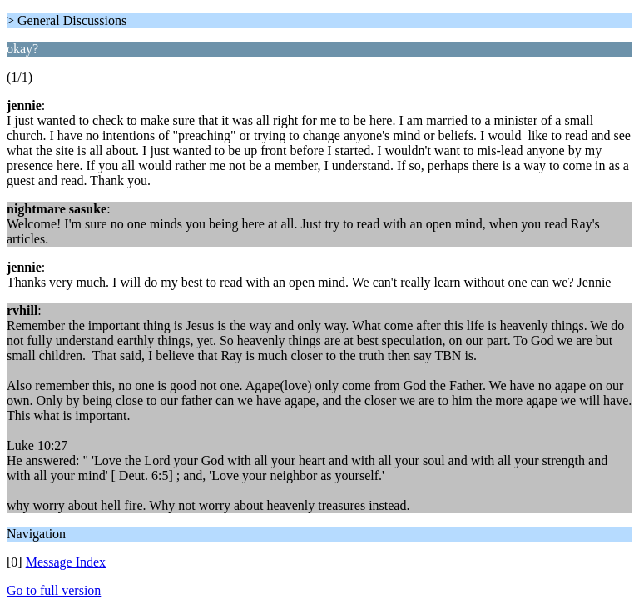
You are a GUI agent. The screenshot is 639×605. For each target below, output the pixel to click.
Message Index (66, 562)
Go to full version (54, 590)
